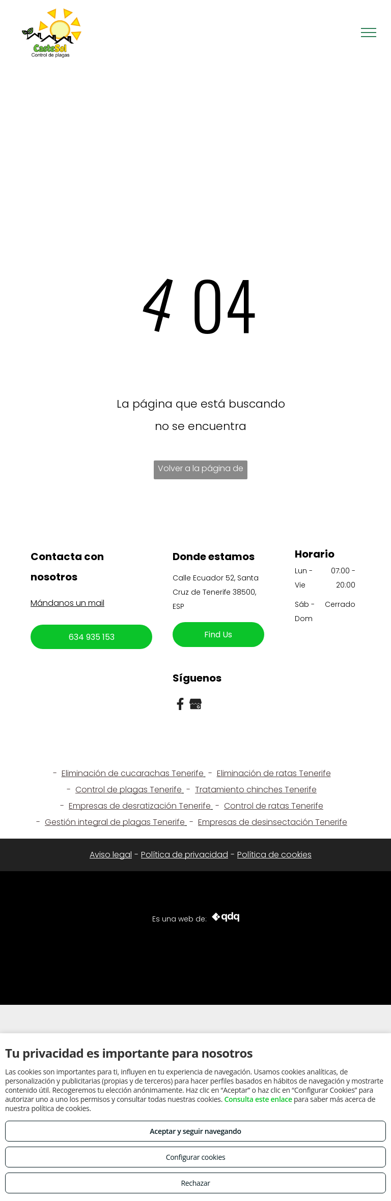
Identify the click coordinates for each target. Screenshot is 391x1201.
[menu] (368, 32)
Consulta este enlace (258, 1099)
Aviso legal (111, 854)
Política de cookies (274, 854)
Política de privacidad (184, 854)
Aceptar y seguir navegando (195, 1131)
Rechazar (195, 1183)
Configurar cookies (196, 1157)
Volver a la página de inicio (200, 471)
